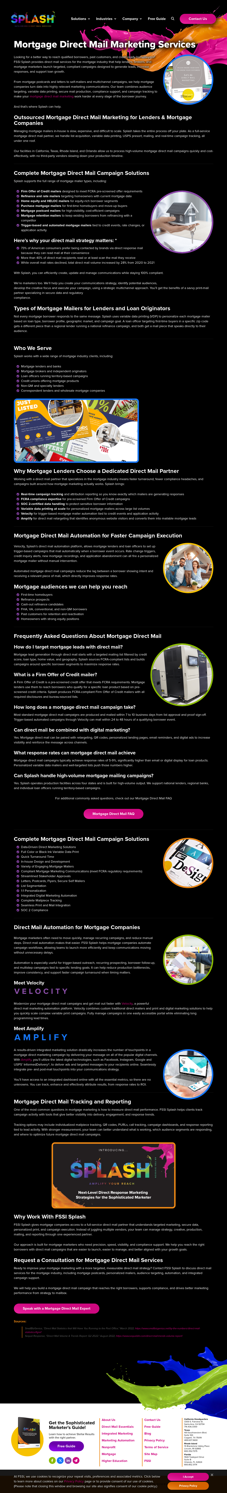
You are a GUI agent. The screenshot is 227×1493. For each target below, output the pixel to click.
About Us (108, 1420)
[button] (172, 19)
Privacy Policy (154, 1440)
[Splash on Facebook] (52, 1460)
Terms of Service (156, 1447)
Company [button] (130, 19)
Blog (147, 1433)
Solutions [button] (78, 19)
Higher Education (114, 1461)
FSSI (147, 1461)
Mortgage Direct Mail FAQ (113, 814)
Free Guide (157, 19)
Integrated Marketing (117, 1433)
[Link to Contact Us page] (198, 19)
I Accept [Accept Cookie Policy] (188, 1477)
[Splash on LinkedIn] (68, 1460)
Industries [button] (104, 19)
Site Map (150, 1454)
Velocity (127, 1004)
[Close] (212, 1475)
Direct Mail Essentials (118, 1427)
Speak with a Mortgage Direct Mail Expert (56, 1308)
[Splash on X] (60, 1460)
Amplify (26, 1060)
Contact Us (152, 1420)
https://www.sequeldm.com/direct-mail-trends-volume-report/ (149, 1336)
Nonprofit (108, 1447)
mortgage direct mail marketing (52, 96)
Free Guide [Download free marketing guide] (66, 1446)
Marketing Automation (118, 1440)
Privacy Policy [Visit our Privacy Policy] (74, 1481)
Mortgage (109, 1454)
